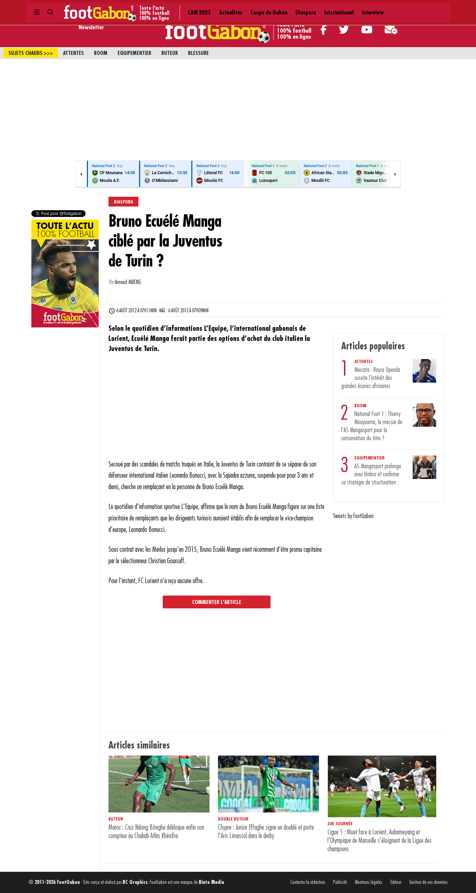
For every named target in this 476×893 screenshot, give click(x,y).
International (249, 6)
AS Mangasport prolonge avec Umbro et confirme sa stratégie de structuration (371, 474)
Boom (100, 53)
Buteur (169, 53)
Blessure (198, 53)
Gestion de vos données (428, 882)
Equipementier (134, 53)
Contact (386, 6)
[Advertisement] (238, 110)
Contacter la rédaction (307, 882)
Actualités (150, 6)
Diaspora (219, 6)
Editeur (395, 882)
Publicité (340, 882)
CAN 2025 (123, 6)
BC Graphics (135, 882)
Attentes (73, 53)
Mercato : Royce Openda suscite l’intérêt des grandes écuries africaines (370, 378)
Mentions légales (368, 882)
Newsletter (91, 27)
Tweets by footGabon (353, 516)
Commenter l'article (216, 602)
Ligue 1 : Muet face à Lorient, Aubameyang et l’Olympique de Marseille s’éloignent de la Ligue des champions (379, 841)
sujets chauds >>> (30, 53)
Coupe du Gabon (185, 6)
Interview (280, 6)
